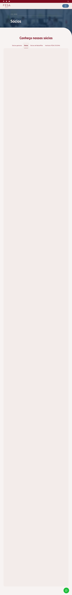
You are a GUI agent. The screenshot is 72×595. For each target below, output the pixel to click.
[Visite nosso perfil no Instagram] (6, 1)
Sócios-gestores (17, 45)
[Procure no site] (68, 1)
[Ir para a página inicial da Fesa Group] (6, 6)
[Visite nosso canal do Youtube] (9, 1)
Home (12, 14)
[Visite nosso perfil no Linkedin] (3, 1)
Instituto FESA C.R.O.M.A (52, 45)
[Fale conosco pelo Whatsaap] (66, 591)
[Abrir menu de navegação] (65, 6)
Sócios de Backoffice (36, 45)
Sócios (26, 45)
